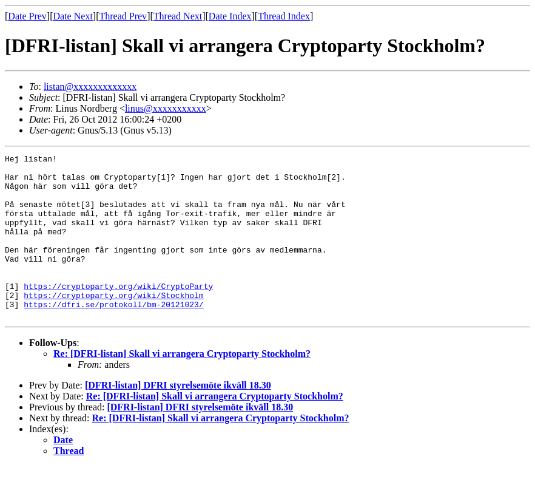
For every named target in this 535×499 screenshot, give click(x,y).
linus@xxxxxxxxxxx (165, 108)
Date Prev (27, 16)
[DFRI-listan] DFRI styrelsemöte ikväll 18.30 (178, 418)
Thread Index (284, 16)
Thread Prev (123, 16)
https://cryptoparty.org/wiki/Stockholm (113, 324)
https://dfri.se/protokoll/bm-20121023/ (113, 335)
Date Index (230, 16)
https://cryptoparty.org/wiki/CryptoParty (118, 313)
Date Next (73, 16)
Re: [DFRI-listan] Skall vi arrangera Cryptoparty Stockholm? (182, 386)
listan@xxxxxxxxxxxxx (90, 86)
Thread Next (177, 16)
